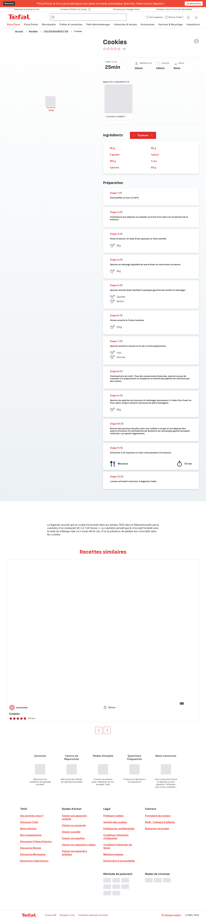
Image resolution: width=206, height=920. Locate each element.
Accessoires (147, 24)
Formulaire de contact (158, 815)
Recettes (33, 31)
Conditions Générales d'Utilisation (116, 837)
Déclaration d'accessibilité (119, 860)
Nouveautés (49, 24)
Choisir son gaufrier (73, 838)
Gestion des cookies (115, 822)
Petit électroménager (98, 24)
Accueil (19, 31)
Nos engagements (31, 835)
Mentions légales (113, 854)
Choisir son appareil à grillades (74, 853)
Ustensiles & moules (125, 24)
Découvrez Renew (30, 848)
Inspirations (193, 24)
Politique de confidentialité (119, 828)
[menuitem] (13, 24)
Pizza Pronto (31, 24)
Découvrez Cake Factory (34, 860)
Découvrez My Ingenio (33, 854)
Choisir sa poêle (71, 831)
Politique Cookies (113, 815)
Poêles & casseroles (71, 24)
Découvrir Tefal (29, 822)
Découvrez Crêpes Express (36, 841)
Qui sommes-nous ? (32, 815)
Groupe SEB (50, 915)
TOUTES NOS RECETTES (55, 31)
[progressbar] (50, 101)
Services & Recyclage (170, 24)
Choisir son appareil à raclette (74, 817)
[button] (154, 17)
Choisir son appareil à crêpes (79, 844)
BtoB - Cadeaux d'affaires (160, 822)
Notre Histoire (28, 828)
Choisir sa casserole (74, 825)
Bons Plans (13, 24)
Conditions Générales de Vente (117, 846)
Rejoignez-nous (67, 915)
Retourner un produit (157, 828)
